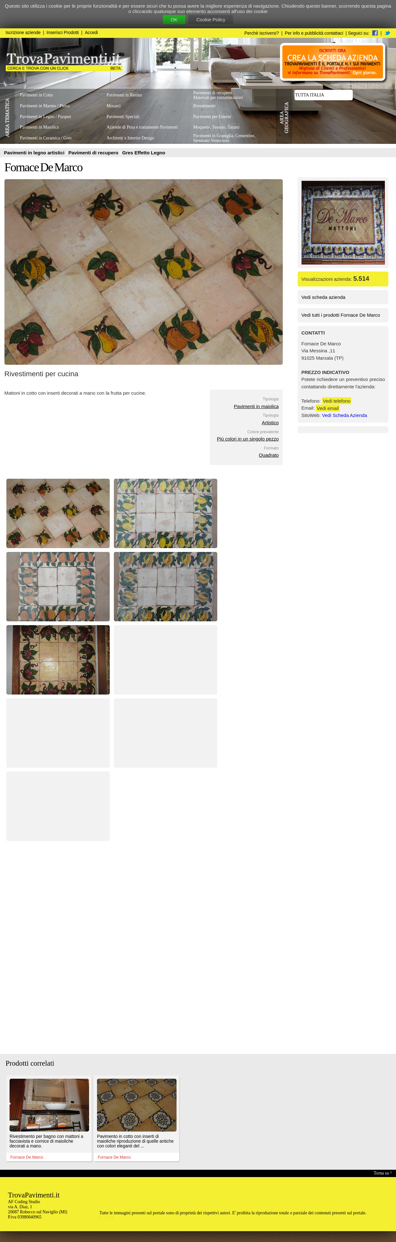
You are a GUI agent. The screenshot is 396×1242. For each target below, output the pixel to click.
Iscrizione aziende (23, 32)
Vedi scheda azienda (323, 297)
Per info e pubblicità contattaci (314, 33)
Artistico (270, 422)
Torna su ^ (383, 1173)
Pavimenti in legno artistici (35, 152)
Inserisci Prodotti (62, 32)
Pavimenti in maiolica (256, 406)
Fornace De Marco (43, 167)
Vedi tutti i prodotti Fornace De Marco (341, 315)
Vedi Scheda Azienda (344, 415)
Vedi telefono (337, 401)
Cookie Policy (210, 19)
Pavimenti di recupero (94, 152)
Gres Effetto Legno (143, 152)
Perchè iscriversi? (261, 33)
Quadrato (269, 455)
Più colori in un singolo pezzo (248, 438)
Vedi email (328, 408)
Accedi (91, 32)
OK (174, 19)
